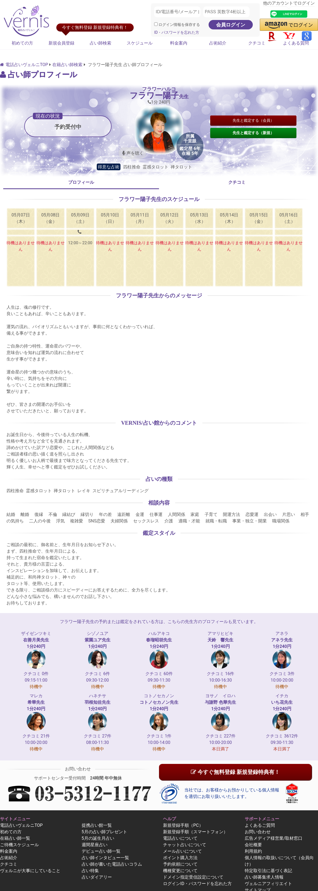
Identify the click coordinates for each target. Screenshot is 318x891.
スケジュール (140, 43)
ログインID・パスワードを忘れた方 (197, 883)
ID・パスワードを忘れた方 (176, 32)
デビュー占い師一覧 (101, 851)
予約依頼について (180, 864)
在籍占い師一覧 (15, 838)
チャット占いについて (184, 844)
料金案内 (178, 43)
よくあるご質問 (260, 825)
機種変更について (180, 870)
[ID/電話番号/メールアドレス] (177, 11)
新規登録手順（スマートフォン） (195, 831)
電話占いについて (180, 838)
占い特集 (90, 870)
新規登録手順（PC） (183, 825)
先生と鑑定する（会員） (253, 120)
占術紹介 (217, 43)
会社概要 (253, 844)
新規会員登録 (61, 43)
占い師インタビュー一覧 (105, 857)
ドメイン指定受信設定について (193, 877)
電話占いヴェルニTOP (21, 825)
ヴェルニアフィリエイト (268, 883)
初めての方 (22, 43)
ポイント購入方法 (180, 857)
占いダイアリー (97, 877)
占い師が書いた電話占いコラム (112, 864)
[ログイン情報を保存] (156, 24)
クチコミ (256, 43)
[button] (289, 25)
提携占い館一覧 (97, 825)
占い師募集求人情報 (264, 877)
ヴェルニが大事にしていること (30, 870)
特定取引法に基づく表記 (268, 870)
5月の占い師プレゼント (104, 831)
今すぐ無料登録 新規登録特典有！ (235, 772)
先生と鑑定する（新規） (253, 133)
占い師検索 (100, 43)
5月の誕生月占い (98, 838)
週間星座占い (95, 844)
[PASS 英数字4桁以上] (226, 11)
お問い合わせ (258, 831)
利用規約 (253, 851)
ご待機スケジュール (19, 844)
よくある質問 (296, 43)
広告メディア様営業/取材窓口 (274, 838)
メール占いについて (182, 851)
